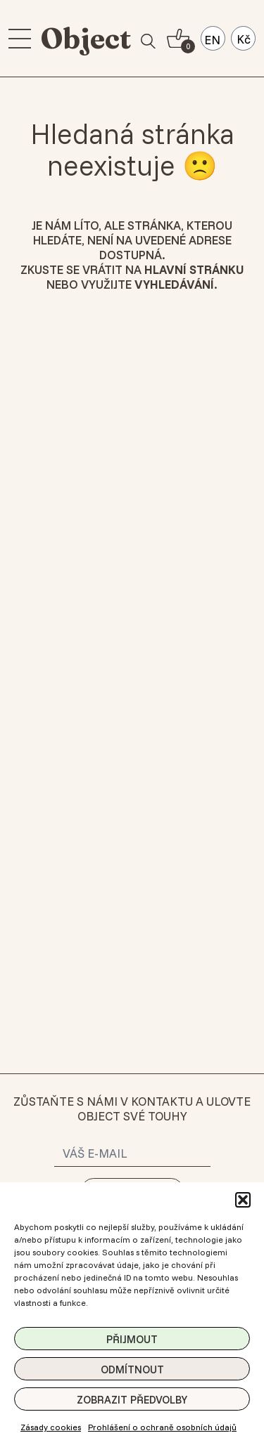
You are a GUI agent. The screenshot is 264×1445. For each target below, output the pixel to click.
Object (86, 38)
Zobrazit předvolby (132, 1399)
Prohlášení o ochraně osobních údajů (162, 1427)
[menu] (19, 38)
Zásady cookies (50, 1427)
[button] (243, 1200)
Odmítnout (132, 1369)
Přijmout (132, 1339)
